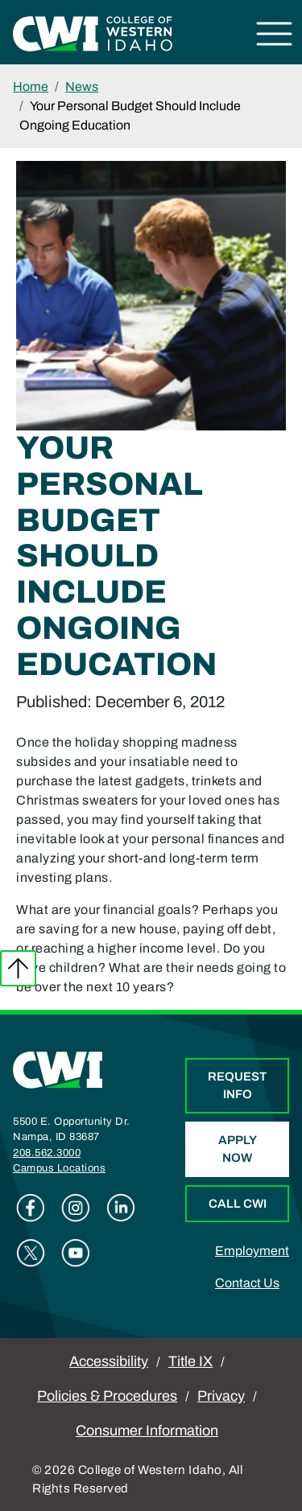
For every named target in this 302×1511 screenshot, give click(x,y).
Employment (252, 1251)
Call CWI (238, 1203)
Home (30, 86)
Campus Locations (59, 1168)
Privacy (221, 1396)
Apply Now (237, 1149)
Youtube (75, 1252)
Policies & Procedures (107, 1396)
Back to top (18, 968)
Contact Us (247, 1283)
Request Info (237, 1085)
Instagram (75, 1207)
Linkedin (121, 1207)
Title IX (190, 1361)
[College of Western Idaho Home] (92, 32)
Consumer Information (147, 1430)
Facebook (30, 1207)
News (81, 86)
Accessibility (108, 1361)
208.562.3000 (47, 1153)
